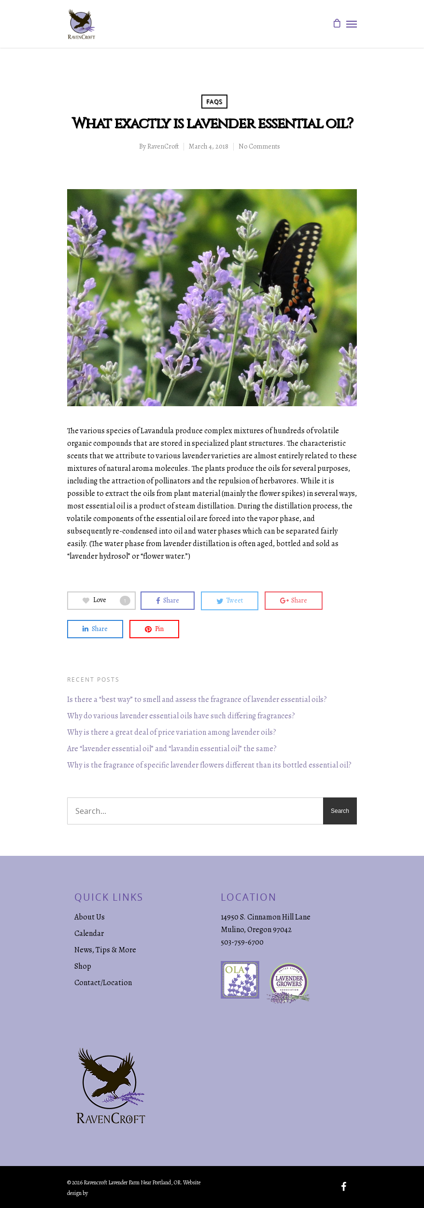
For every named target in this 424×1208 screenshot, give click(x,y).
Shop (82, 966)
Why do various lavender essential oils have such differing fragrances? (181, 716)
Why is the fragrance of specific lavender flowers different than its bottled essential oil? (209, 765)
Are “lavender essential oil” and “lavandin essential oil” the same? (172, 748)
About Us (89, 917)
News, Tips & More (105, 950)
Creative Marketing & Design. (121, 1193)
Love (106, 600)
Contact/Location (103, 982)
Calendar (89, 933)
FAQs (214, 101)
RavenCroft (163, 146)
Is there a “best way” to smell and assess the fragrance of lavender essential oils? (197, 699)
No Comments (259, 146)
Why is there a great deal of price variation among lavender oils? (171, 732)
